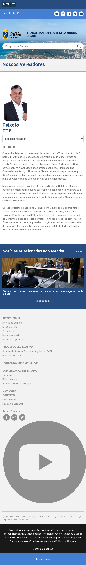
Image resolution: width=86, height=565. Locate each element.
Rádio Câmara (9, 379)
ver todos (79, 252)
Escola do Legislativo (12, 340)
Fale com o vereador (12, 404)
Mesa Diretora (9, 327)
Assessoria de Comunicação (16, 384)
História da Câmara (12, 323)
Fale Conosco (9, 400)
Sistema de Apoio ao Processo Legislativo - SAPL (27, 351)
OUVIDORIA (9, 391)
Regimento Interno (12, 356)
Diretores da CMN (11, 335)
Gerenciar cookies (43, 548)
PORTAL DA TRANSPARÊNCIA (20, 363)
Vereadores (8, 331)
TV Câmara (8, 375)
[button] (9, 4)
